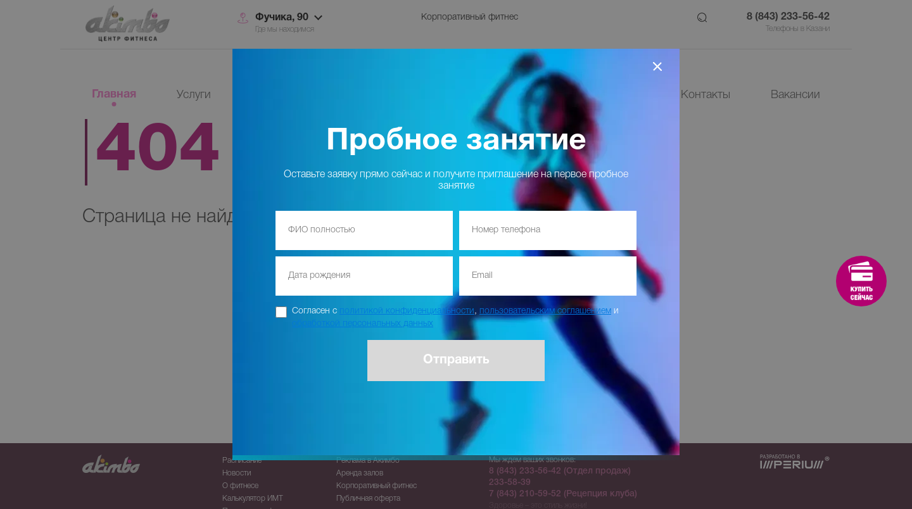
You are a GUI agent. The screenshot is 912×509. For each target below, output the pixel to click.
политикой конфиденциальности (406, 311)
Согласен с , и (455, 317)
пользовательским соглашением (545, 311)
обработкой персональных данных (362, 324)
